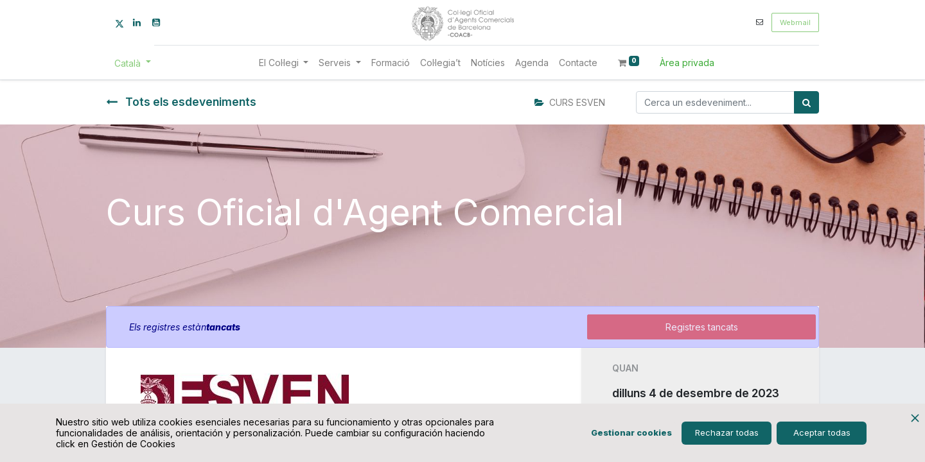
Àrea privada (687, 62)
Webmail (795, 22)
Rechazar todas (727, 432)
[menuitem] (390, 62)
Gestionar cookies (631, 432)
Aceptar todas (821, 432)
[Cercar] (806, 102)
